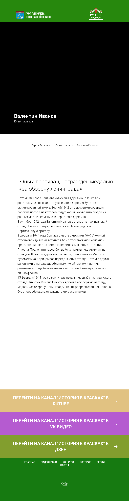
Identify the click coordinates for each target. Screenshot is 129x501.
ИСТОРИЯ (85, 462)
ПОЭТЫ (64, 465)
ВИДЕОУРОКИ (49, 462)
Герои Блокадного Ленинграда (51, 145)
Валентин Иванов (87, 145)
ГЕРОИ (101, 462)
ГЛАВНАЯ (29, 462)
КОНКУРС (68, 462)
